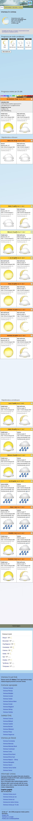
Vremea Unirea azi (8, 799)
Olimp (16, 759)
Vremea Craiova (8, 718)
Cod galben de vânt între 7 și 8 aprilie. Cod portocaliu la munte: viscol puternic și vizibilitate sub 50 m (15, 31)
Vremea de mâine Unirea (10, 802)
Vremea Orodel (7, 704)
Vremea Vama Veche (9, 768)
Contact (20, 7)
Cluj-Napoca (6, 644)
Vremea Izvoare (8, 696)
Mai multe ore (6, 51)
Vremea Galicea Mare (9, 701)
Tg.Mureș (5, 663)
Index (2, 7)
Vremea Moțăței (8, 693)
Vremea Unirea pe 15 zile (11, 805)
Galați (4, 653)
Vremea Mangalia (8, 762)
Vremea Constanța (9, 741)
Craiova (5, 650)
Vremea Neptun (8, 759)
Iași (4, 657)
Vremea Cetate (7, 699)
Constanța (6, 647)
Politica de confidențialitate (10, 818)
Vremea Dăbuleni (8, 729)
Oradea (5, 660)
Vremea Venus (7, 770)
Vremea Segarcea (8, 734)
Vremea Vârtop (7, 709)
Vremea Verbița (8, 712)
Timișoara (6, 666)
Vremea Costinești (9, 749)
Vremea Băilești (8, 721)
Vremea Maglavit (8, 707)
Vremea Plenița (8, 691)
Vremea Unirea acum (9, 794)
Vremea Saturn (7, 765)
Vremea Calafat (8, 724)
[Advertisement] (16, 71)
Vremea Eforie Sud (9, 757)
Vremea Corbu (7, 751)
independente (9, 787)
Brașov (5, 638)
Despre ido (5, 815)
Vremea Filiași (7, 732)
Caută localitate (7, 7)
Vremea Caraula (8, 688)
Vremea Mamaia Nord (10, 746)
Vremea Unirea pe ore (10, 797)
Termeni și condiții (7, 817)
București (5, 641)
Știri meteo (15, 7)
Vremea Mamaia (8, 743)
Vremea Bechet (8, 726)
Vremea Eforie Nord (9, 754)
